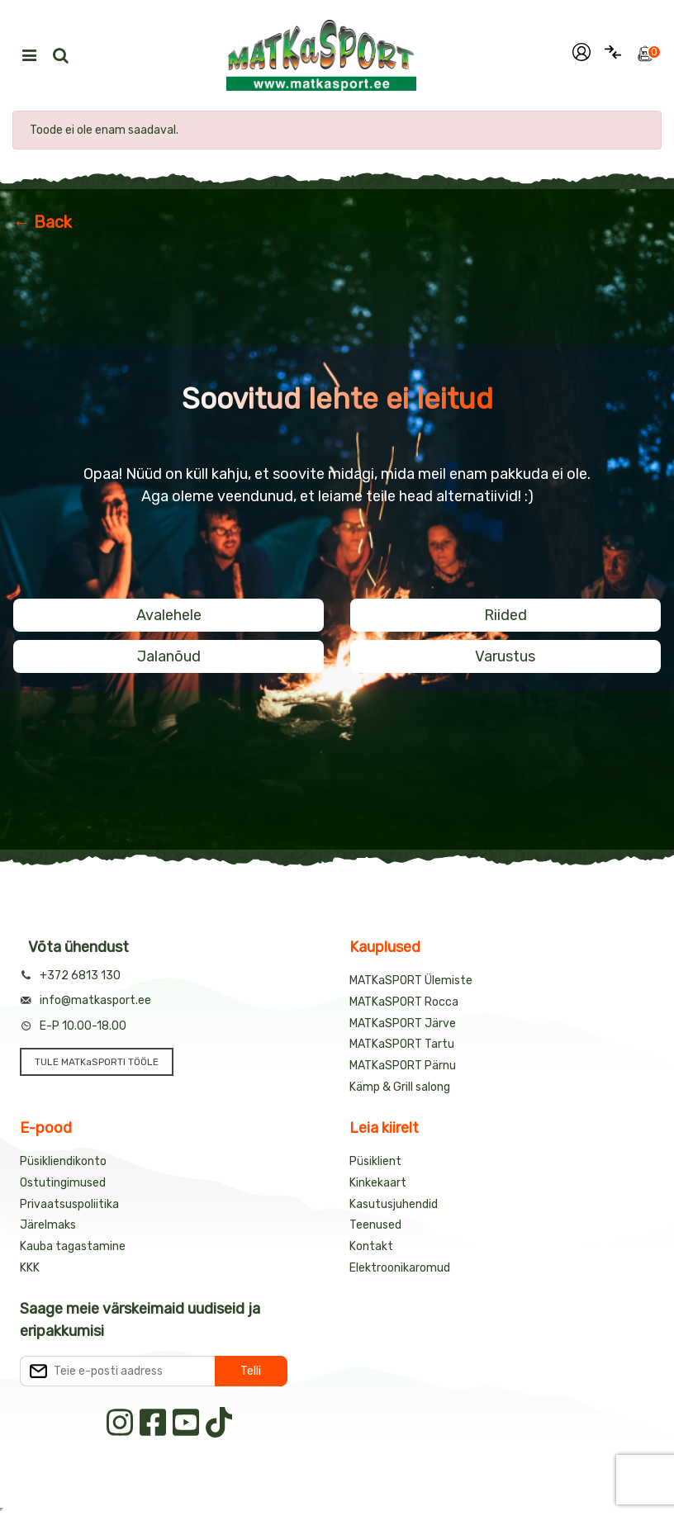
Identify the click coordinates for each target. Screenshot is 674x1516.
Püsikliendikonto (63, 1161)
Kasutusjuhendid (393, 1204)
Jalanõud (169, 656)
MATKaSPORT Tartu (401, 1044)
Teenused (375, 1225)
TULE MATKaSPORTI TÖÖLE (97, 1062)
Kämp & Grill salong (399, 1087)
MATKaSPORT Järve (402, 1023)
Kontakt (371, 1246)
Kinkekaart (377, 1183)
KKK (30, 1268)
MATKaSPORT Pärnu (402, 1066)
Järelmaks (48, 1225)
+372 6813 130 (80, 976)
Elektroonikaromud (399, 1268)
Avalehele (169, 615)
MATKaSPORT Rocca (403, 1002)
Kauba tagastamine (73, 1246)
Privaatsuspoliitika (69, 1204)
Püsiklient (375, 1161)
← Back (42, 222)
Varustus (505, 656)
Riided (505, 615)
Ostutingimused (63, 1183)
